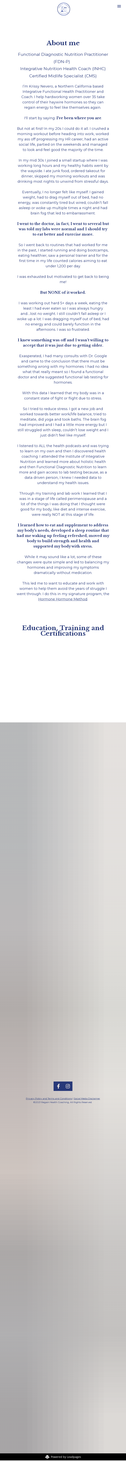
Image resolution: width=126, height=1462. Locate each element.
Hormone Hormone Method (62, 599)
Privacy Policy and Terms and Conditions (49, 981)
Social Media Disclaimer (87, 981)
